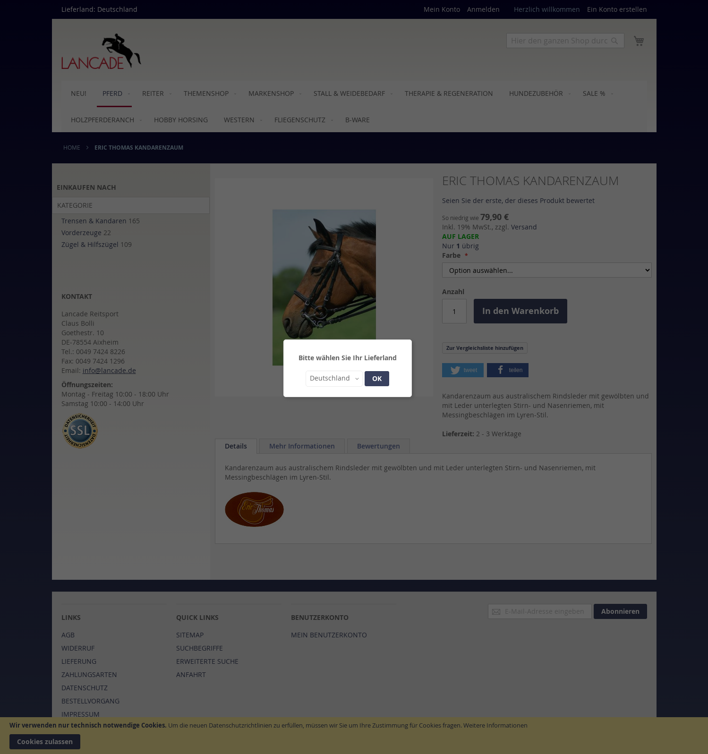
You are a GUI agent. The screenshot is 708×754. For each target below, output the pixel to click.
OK (377, 378)
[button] (334, 379)
